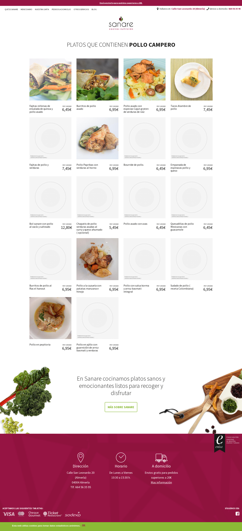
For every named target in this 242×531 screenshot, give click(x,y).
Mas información (161, 482)
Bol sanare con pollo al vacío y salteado (41, 225)
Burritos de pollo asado (86, 107)
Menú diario (26, 9)
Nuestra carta (42, 9)
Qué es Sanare (11, 9)
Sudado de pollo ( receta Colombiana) (182, 287)
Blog (94, 9)
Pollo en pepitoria (39, 344)
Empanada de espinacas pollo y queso (180, 167)
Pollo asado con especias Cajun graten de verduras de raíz (136, 108)
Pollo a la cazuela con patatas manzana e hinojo (88, 288)
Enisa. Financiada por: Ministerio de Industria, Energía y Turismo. (226, 443)
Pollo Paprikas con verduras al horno (87, 166)
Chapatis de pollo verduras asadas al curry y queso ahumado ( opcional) (89, 228)
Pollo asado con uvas (135, 223)
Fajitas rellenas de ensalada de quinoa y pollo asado (41, 108)
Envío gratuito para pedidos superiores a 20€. (121, 3)
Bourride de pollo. (134, 164)
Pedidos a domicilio (61, 9)
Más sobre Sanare (121, 407)
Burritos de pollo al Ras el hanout (40, 287)
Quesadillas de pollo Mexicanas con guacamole (182, 226)
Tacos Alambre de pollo (181, 107)
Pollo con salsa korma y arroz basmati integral (136, 288)
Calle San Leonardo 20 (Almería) (188, 8)
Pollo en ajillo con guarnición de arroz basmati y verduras (87, 347)
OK (83, 525)
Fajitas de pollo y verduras (39, 166)
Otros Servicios (81, 9)
